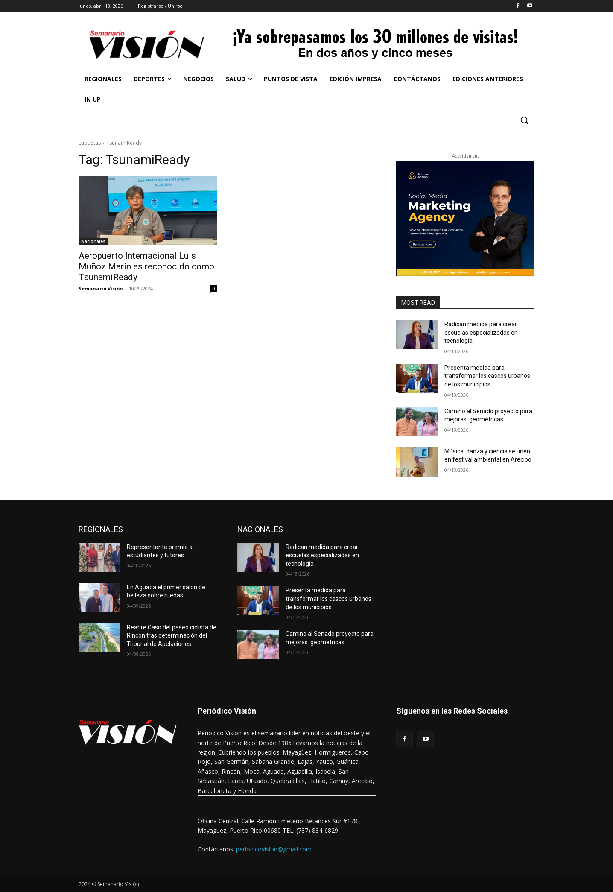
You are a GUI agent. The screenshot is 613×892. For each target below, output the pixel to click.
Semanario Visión (101, 288)
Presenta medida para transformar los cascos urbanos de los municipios (487, 376)
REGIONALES (101, 529)
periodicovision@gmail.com (274, 849)
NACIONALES (260, 529)
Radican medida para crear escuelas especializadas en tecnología (481, 332)
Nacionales (93, 241)
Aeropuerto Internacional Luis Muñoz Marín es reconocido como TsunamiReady (146, 266)
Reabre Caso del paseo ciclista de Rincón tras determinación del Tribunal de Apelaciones (171, 635)
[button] (524, 120)
